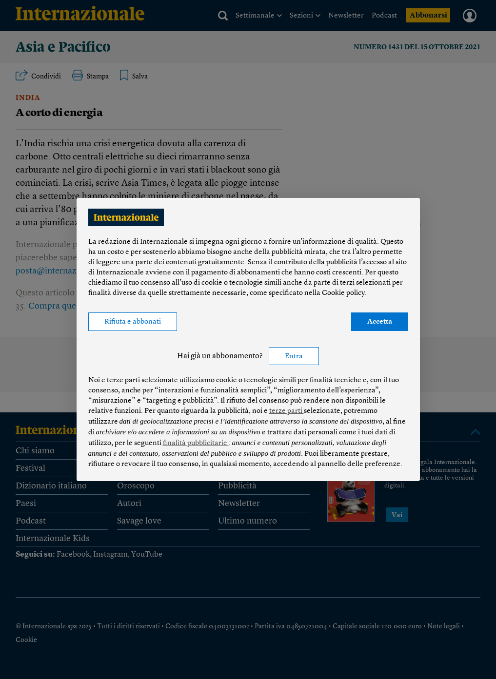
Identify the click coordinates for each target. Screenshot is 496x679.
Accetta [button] (379, 322)
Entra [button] (294, 356)
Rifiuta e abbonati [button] (132, 322)
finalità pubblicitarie (196, 443)
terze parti (286, 411)
